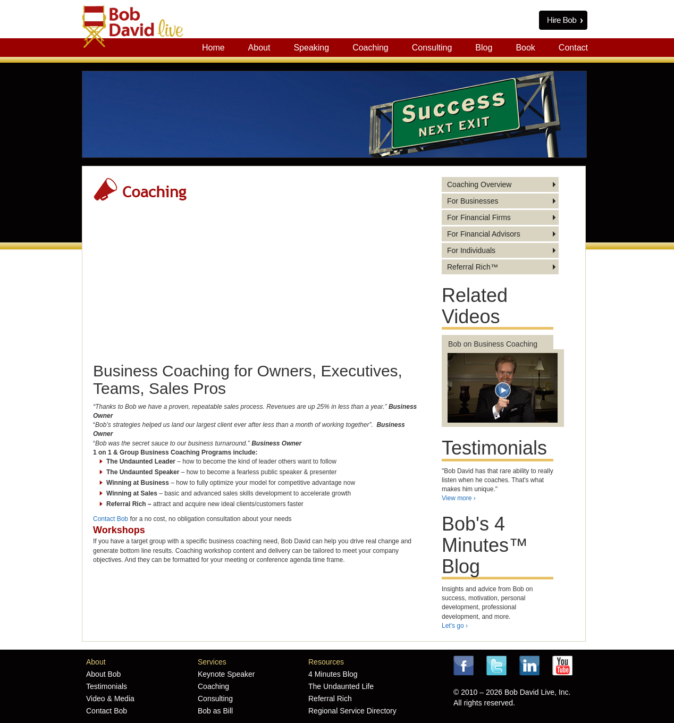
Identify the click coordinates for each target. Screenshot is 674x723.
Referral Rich (330, 698)
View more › (459, 498)
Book (525, 47)
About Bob (103, 674)
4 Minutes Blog (333, 674)
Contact (573, 47)
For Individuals (471, 250)
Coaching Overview (479, 184)
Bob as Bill (215, 711)
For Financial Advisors (483, 234)
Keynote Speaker (226, 674)
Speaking (311, 47)
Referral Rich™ (472, 267)
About (259, 47)
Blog (483, 47)
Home (213, 47)
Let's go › (455, 625)
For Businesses (472, 201)
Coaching (370, 47)
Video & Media (110, 698)
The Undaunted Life (341, 686)
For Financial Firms (479, 217)
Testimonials (106, 686)
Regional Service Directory (352, 711)
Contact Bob (110, 519)
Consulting (432, 47)
